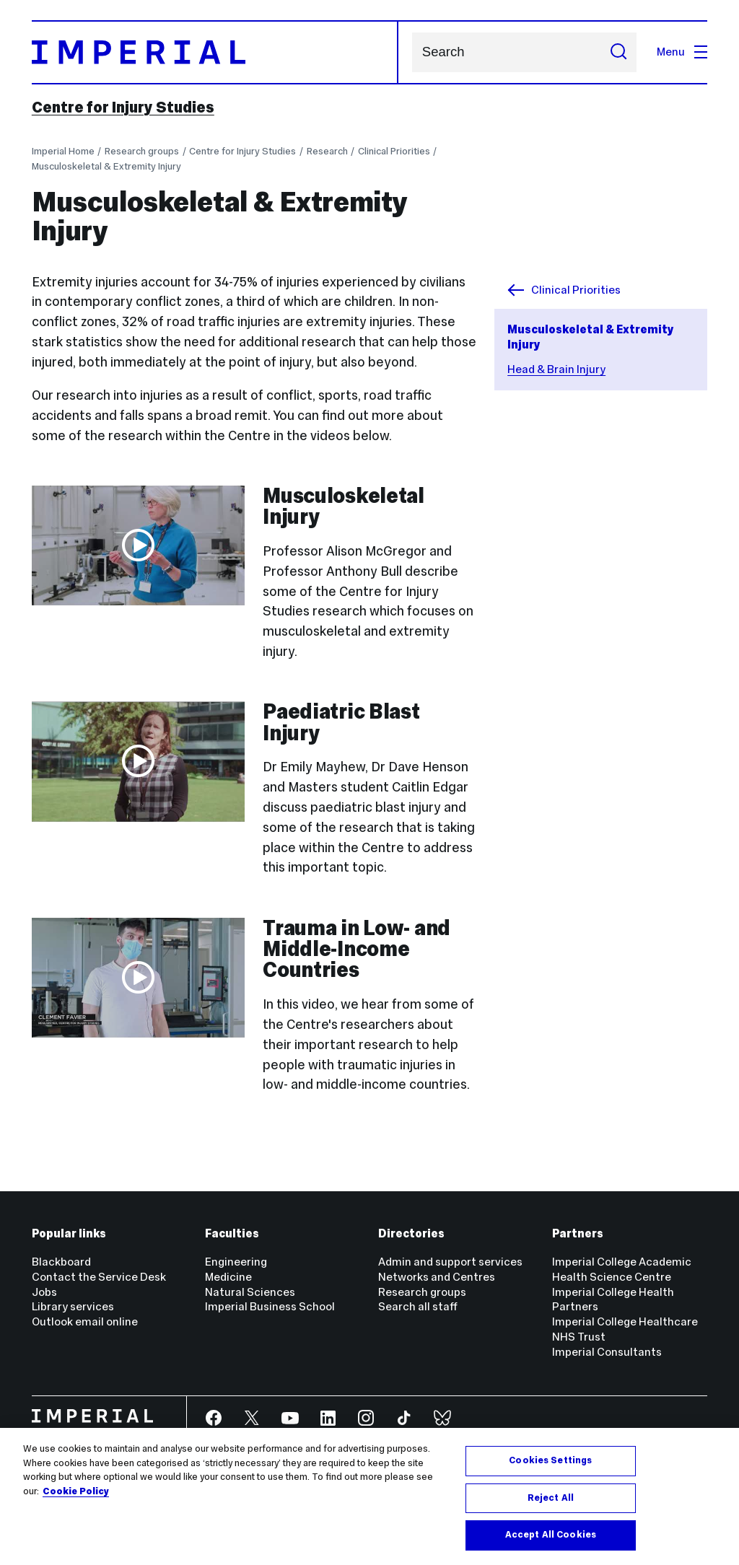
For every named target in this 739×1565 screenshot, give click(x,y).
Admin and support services (450, 1261)
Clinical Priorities (394, 151)
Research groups (142, 151)
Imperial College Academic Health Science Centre (621, 1269)
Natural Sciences (250, 1292)
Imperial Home (63, 151)
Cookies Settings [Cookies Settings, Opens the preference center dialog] (550, 1460)
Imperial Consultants (607, 1352)
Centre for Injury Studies (123, 107)
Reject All (551, 1498)
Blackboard (61, 1261)
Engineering (236, 1261)
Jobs (44, 1292)
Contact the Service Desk (99, 1277)
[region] (369, 1496)
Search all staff (418, 1306)
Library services (73, 1306)
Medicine (228, 1277)
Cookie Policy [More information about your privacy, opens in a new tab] (76, 1491)
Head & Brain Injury (556, 369)
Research (327, 151)
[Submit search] (618, 52)
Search (411, 52)
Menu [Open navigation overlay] (682, 51)
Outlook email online (85, 1321)
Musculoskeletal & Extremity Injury (106, 166)
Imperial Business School (270, 1306)
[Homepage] (215, 52)
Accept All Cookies (550, 1534)
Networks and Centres (436, 1277)
